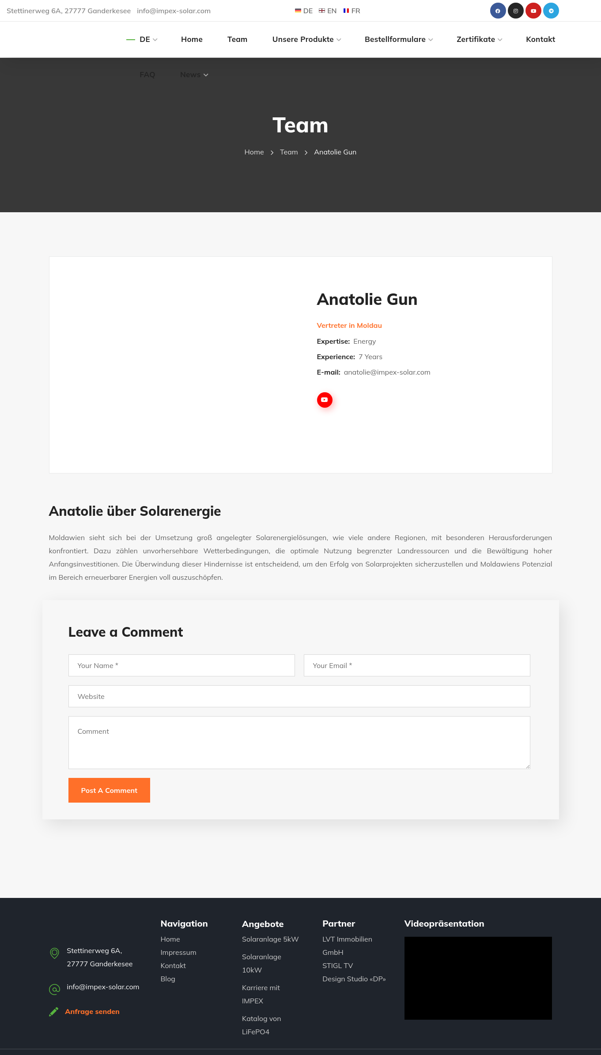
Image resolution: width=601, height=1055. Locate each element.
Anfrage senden (92, 1011)
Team (289, 151)
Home (254, 151)
